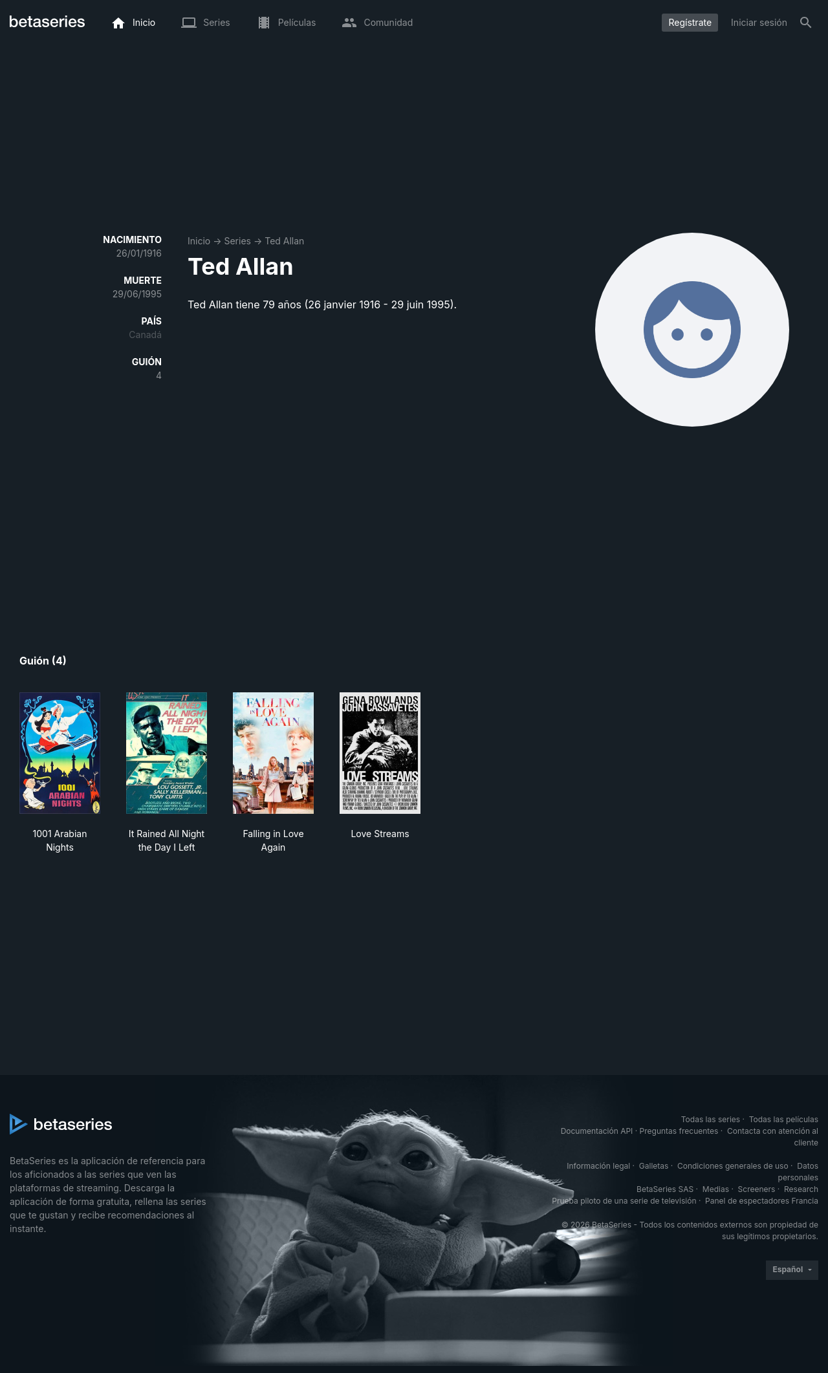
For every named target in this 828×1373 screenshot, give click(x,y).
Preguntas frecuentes (679, 1131)
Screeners (757, 1189)
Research (801, 1189)
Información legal (598, 1166)
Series (237, 240)
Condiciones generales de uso (733, 1166)
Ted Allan (284, 240)
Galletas (654, 1166)
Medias (716, 1189)
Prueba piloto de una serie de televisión (624, 1201)
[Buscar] (806, 22)
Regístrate (690, 22)
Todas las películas (783, 1119)
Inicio (199, 240)
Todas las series (710, 1119)
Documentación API (597, 1131)
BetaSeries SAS (665, 1189)
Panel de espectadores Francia (761, 1201)
